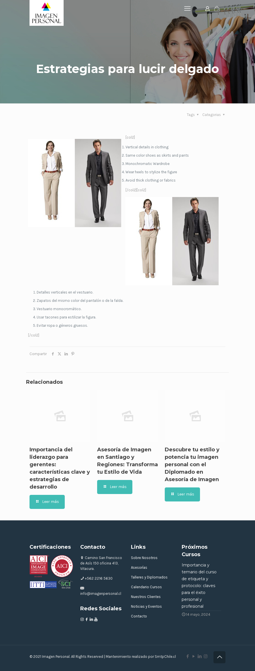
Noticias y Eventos (146, 606)
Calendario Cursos (146, 587)
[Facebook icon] (187, 656)
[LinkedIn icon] (199, 656)
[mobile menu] (187, 8)
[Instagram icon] (205, 656)
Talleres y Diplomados (149, 577)
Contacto (139, 616)
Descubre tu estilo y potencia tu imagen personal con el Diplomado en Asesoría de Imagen (192, 464)
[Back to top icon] (219, 657)
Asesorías (139, 567)
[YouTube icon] (193, 656)
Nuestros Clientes (146, 597)
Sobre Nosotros (144, 558)
